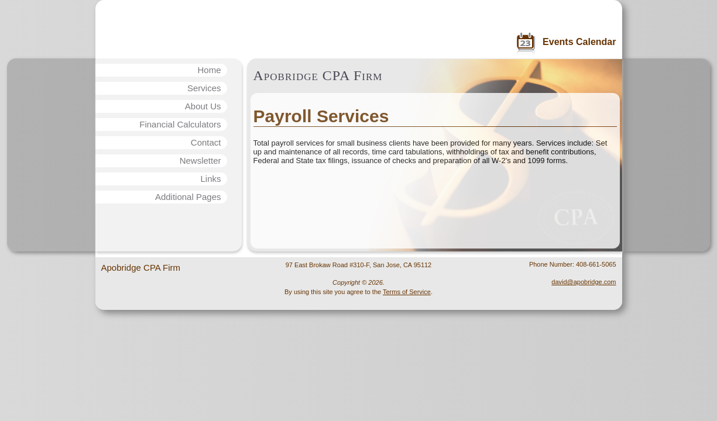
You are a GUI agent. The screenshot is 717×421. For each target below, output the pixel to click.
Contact (206, 142)
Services (204, 88)
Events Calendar (579, 42)
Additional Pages (188, 197)
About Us (203, 106)
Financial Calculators (180, 124)
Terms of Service (407, 291)
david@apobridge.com (583, 281)
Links (210, 179)
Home (209, 70)
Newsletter (200, 160)
